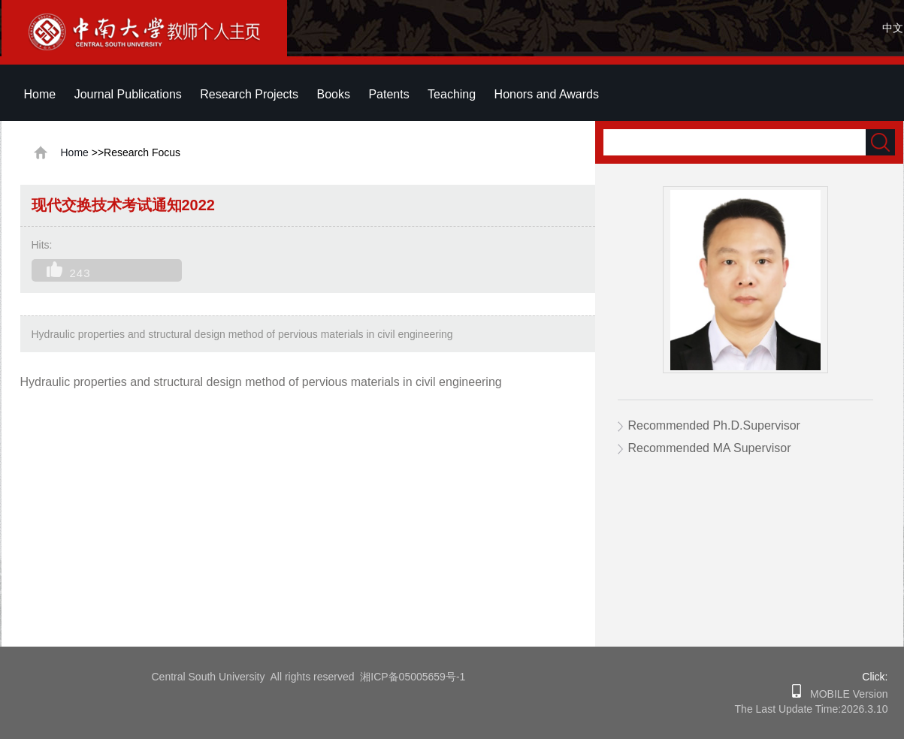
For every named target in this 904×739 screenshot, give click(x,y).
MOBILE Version (844, 694)
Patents (388, 94)
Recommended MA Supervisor (709, 448)
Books (332, 94)
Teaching (452, 94)
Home (40, 94)
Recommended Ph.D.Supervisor (714, 425)
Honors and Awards (546, 94)
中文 (892, 28)
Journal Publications (128, 94)
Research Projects (249, 94)
